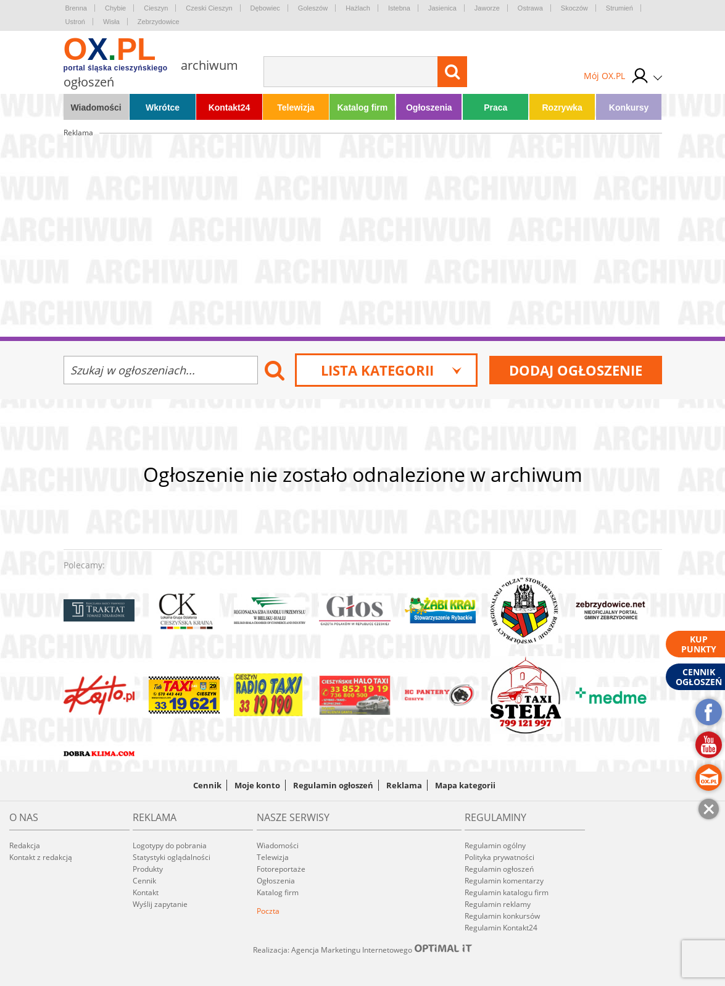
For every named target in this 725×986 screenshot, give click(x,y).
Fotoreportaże (281, 869)
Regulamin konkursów (502, 916)
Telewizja (295, 107)
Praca (495, 107)
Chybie (115, 8)
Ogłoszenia (429, 107)
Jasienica (442, 8)
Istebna (399, 8)
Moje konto (257, 785)
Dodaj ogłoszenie (575, 370)
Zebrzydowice (159, 21)
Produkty (148, 869)
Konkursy (629, 107)
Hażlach (358, 8)
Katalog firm (363, 107)
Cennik (207, 785)
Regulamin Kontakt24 (501, 927)
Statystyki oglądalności (171, 857)
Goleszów (313, 8)
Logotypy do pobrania (170, 845)
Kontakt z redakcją (40, 857)
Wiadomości (95, 107)
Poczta (268, 911)
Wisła (111, 21)
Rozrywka (562, 107)
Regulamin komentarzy (504, 880)
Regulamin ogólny (495, 845)
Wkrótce (163, 107)
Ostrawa (530, 8)
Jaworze (487, 8)
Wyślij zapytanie (160, 904)
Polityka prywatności (499, 857)
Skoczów (574, 8)
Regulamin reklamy (498, 904)
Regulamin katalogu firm (507, 892)
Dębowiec (265, 8)
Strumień (619, 8)
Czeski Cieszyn (209, 8)
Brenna (76, 8)
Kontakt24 (230, 107)
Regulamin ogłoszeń (333, 785)
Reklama (404, 785)
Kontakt (146, 892)
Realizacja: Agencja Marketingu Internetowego (363, 949)
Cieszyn (156, 8)
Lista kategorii (391, 370)
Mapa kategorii (465, 785)
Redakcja (24, 845)
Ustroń (75, 21)
